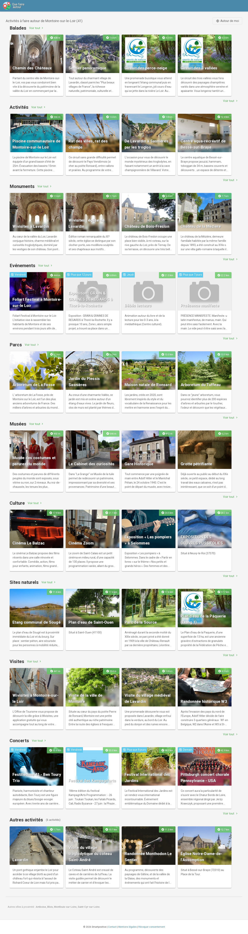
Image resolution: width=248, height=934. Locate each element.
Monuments (22, 186)
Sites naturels (24, 582)
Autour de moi (227, 21)
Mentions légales (127, 927)
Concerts (19, 740)
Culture (17, 503)
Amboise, (41, 906)
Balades (18, 28)
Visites (17, 661)
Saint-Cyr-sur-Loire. (89, 906)
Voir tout (36, 28)
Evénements (22, 265)
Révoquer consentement (151, 927)
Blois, (50, 906)
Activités (19, 107)
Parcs (16, 344)
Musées (18, 424)
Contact (112, 927)
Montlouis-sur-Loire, (66, 906)
